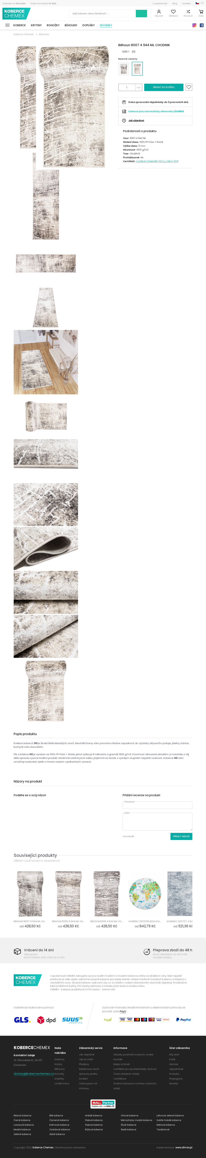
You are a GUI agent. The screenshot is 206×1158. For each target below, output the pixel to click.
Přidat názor (181, 836)
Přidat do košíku (163, 87)
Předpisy (84, 1064)
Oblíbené (173, 15)
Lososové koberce (24, 1124)
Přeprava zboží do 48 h (172, 950)
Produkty (174, 1073)
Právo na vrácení (43, 3)
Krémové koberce (59, 1124)
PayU (123, 1011)
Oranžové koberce (59, 1129)
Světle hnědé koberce (169, 1120)
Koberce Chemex (16, 13)
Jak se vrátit (86, 1059)
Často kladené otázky (126, 1073)
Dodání (83, 1078)
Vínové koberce (129, 1115)
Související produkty (35, 855)
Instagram (194, 25)
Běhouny (71, 25)
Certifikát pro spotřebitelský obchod (134, 1069)
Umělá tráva (62, 1083)
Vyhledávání (141, 13)
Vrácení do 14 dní (39, 950)
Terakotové (163, 1129)
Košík (201, 15)
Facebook (202, 25)
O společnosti (160, 3)
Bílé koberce (56, 1115)
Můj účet (159, 15)
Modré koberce (22, 1129)
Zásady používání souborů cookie (133, 1054)
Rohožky (53, 25)
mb (139, 87)
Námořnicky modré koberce (136, 1120)
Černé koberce (22, 1120)
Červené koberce (59, 1120)
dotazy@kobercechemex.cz (34, 1074)
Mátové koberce (166, 1124)
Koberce (19, 25)
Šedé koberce (128, 1129)
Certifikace (119, 1078)
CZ (202, 3)
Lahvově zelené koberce (170, 1115)
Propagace (176, 1078)
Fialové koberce (94, 1120)
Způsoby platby (88, 1073)
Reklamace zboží (89, 1069)
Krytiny (36, 25)
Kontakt (186, 3)
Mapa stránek (121, 1064)
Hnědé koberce (93, 1115)
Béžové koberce (22, 1115)
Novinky (106, 25)
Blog (175, 3)
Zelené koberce (22, 1134)
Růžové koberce (94, 1129)
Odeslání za (14, 3)
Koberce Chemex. (43, 1147)
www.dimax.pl (183, 1147)
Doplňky (88, 25)
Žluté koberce (128, 1124)
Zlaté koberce (57, 1134)
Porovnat (188, 15)
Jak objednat (136, 120)
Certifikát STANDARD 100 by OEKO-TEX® (157, 161)
